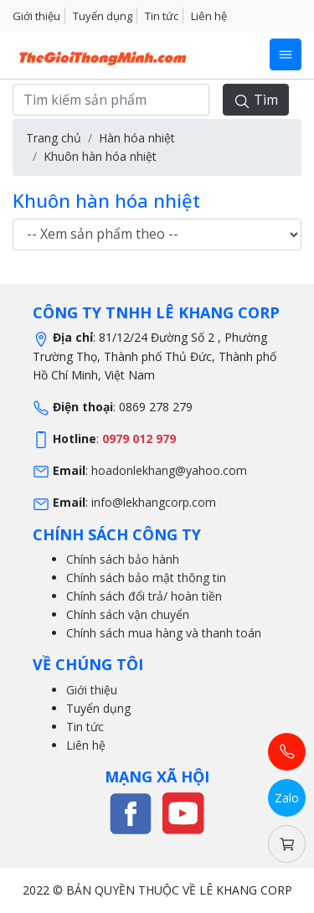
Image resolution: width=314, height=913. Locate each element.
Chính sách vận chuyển (127, 614)
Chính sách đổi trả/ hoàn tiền (144, 596)
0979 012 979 (139, 438)
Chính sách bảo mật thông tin (146, 577)
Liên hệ (209, 15)
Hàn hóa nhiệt (137, 138)
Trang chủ (53, 138)
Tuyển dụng (102, 15)
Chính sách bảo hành (122, 559)
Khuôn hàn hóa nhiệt (100, 156)
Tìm (256, 100)
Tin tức (161, 15)
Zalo (287, 798)
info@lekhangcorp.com (153, 502)
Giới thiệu (36, 15)
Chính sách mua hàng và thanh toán (163, 633)
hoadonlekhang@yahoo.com (169, 470)
